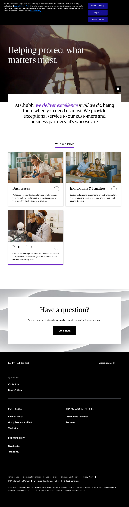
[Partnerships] (56, 247)
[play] (118, 89)
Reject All (98, 13)
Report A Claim (15, 390)
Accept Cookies (98, 20)
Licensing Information (32, 477)
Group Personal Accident (20, 422)
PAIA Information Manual (18, 481)
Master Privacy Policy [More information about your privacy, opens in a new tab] (22, 6)
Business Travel (15, 417)
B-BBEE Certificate (71, 481)
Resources (70, 422)
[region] (64, 12)
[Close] (126, 12)
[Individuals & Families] (114, 188)
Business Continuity (69, 477)
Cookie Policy (51, 477)
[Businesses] (56, 188)
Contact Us (13, 384)
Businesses (15, 409)
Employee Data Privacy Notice (46, 481)
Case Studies (14, 446)
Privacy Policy (87, 477)
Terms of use (13, 477)
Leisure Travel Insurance (77, 417)
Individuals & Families (80, 409)
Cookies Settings (98, 6)
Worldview (13, 428)
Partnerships (16, 438)
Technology (13, 452)
